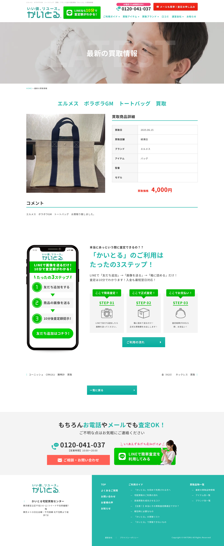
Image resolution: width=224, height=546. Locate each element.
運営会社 (108, 537)
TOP (103, 484)
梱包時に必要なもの (144, 511)
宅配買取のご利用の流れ (146, 495)
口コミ (165, 16)
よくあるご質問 (109, 490)
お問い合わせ (108, 496)
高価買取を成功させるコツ (147, 500)
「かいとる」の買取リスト (147, 516)
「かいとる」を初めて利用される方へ (152, 489)
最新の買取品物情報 (205, 489)
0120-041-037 (82, 446)
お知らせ (191, 16)
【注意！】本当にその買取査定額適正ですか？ (156, 506)
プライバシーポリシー (129, 537)
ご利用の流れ (136, 342)
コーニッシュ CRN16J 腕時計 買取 (49, 374)
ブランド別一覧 (203, 500)
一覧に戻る (96, 390)
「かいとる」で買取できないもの (150, 522)
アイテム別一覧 (203, 495)
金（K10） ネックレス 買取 (180, 374)
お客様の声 (107, 502)
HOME (29, 88)
